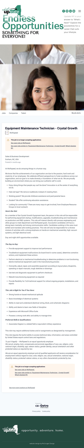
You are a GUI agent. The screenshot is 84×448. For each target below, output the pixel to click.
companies (13, 113)
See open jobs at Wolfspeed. (21, 143)
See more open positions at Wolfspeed (22, 388)
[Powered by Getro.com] (42, 405)
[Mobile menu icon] (79, 11)
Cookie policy (46, 411)
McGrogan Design (48, 443)
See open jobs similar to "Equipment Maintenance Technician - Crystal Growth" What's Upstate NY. (43, 147)
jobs (4, 113)
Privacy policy (36, 411)
